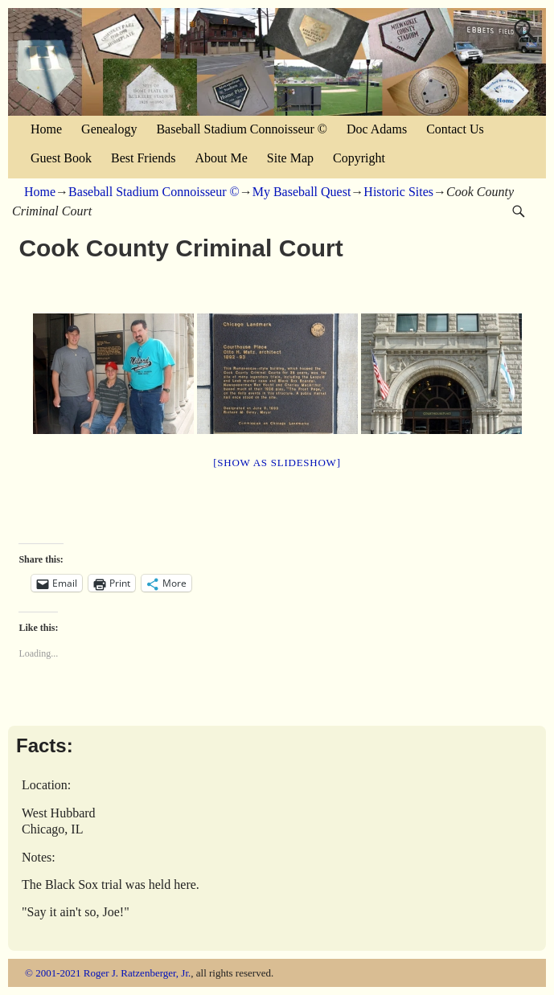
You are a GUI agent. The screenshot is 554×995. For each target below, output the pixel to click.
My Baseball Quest (301, 192)
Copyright (359, 158)
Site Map (290, 158)
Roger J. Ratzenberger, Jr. (137, 973)
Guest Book (61, 158)
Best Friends (143, 158)
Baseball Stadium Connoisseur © (241, 129)
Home (46, 129)
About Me (221, 158)
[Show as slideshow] (276, 463)
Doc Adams (377, 129)
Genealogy (109, 129)
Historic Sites (398, 192)
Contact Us (455, 129)
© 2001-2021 (52, 973)
